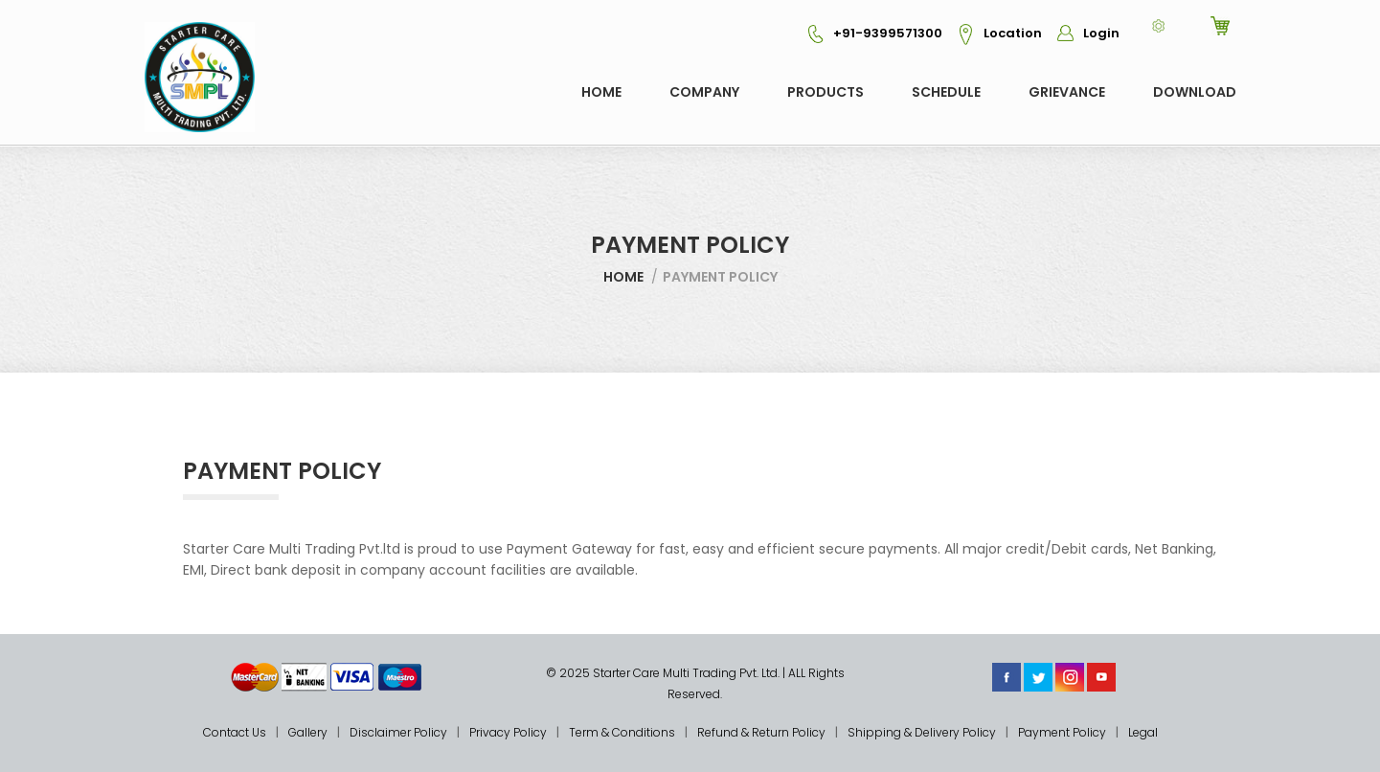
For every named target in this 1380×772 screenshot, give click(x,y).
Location (993, 33)
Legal (1143, 732)
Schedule (946, 92)
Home (601, 92)
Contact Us (234, 732)
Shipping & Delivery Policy (922, 732)
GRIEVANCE (1067, 92)
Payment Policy (1062, 732)
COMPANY (704, 92)
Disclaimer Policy (398, 732)
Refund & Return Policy (761, 732)
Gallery (308, 732)
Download (1194, 92)
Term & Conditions (622, 732)
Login (1082, 33)
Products (825, 92)
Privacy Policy (508, 732)
